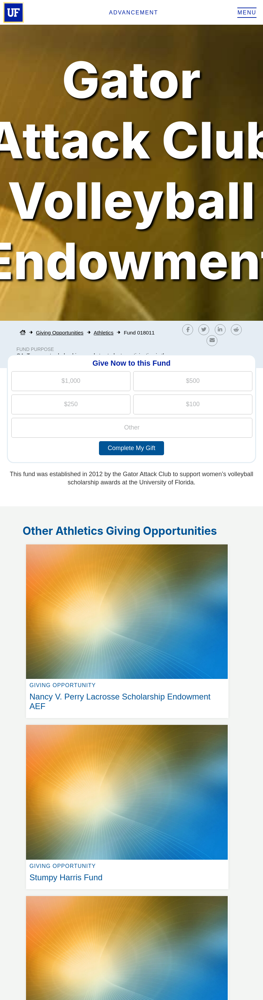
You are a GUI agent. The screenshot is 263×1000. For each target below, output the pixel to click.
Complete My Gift (131, 448)
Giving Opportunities (60, 333)
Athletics (104, 333)
